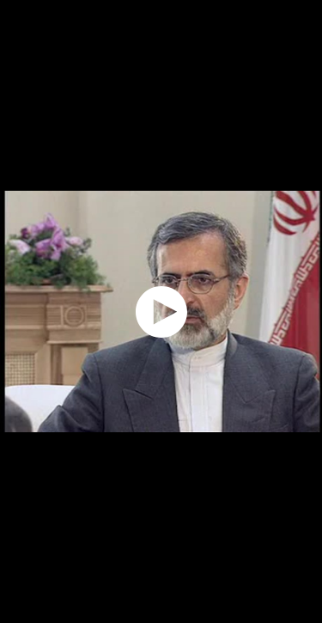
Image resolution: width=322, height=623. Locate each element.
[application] (161, 311)
